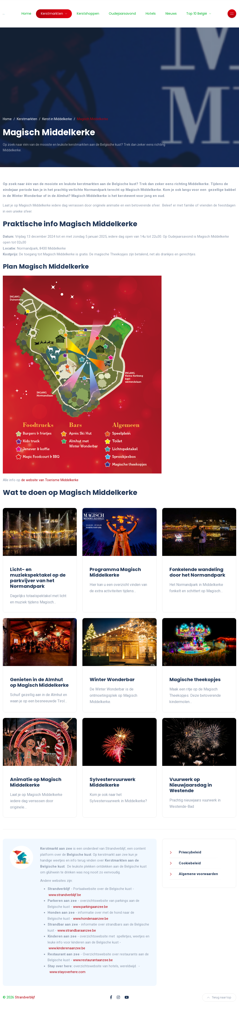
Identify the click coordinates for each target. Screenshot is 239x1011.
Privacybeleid (189, 852)
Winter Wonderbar (112, 679)
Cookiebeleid (189, 863)
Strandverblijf (25, 997)
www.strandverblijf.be (65, 895)
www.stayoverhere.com (67, 972)
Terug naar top (219, 997)
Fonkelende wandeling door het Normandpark (197, 572)
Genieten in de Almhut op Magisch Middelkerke (39, 682)
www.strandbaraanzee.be (76, 930)
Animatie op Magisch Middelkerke (35, 782)
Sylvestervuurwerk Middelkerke (112, 782)
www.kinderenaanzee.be (67, 948)
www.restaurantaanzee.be (93, 960)
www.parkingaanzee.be (91, 907)
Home (26, 13)
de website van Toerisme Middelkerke (49, 480)
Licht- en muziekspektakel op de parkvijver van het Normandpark (38, 577)
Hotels (151, 13)
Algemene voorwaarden (198, 874)
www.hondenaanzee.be (90, 918)
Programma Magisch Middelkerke (115, 572)
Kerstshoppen (88, 13)
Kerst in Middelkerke (57, 119)
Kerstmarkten (52, 13)
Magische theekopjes (195, 679)
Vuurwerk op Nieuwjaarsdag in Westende (190, 785)
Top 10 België (197, 13)
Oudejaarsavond (122, 13)
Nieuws (171, 13)
